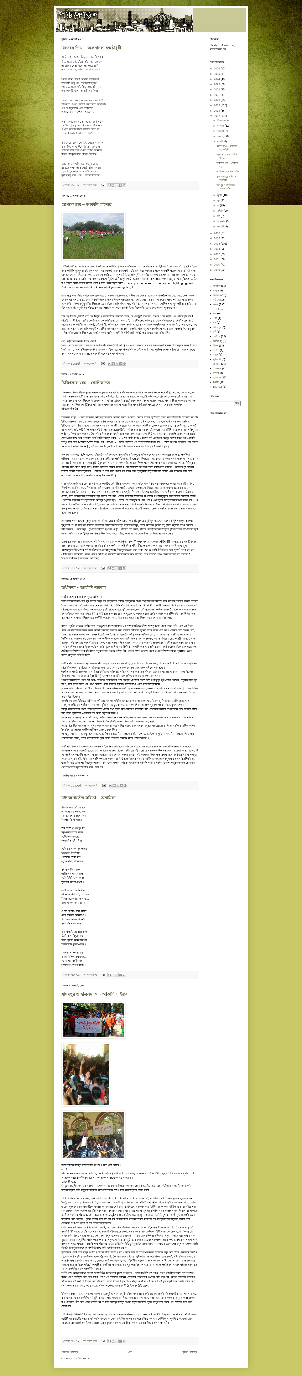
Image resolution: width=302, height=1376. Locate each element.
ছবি (214, 331)
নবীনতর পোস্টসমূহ (70, 1351)
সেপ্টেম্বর (221, 136)
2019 (217, 105)
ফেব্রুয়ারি (221, 221)
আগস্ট (220, 141)
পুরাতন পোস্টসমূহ (189, 1351)
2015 (217, 238)
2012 (217, 254)
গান (214, 322)
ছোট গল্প (216, 336)
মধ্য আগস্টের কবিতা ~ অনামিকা (88, 798)
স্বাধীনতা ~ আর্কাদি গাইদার (83, 587)
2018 (217, 110)
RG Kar (217, 386)
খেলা (215, 318)
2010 (217, 264)
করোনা (216, 308)
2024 (217, 79)
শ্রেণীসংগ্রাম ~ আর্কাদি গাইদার (86, 204)
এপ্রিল (220, 210)
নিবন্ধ (215, 345)
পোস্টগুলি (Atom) (83, 1358)
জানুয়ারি (220, 226)
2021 (217, 94)
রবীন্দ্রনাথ (217, 359)
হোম (130, 1351)
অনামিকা (217, 285)
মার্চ (219, 216)
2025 (217, 73)
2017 (217, 115)
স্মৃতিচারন (217, 377)
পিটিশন (216, 350)
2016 (217, 233)
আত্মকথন (217, 295)
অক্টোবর (220, 130)
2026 (217, 68)
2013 (217, 248)
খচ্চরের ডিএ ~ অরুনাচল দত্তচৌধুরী (91, 48)
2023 (217, 84)
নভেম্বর (221, 125)
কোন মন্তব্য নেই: (89, 185)
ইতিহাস (216, 299)
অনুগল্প (216, 290)
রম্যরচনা (217, 363)
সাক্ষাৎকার (217, 368)
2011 (217, 259)
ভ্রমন (215, 354)
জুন (219, 200)
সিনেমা (216, 373)
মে (218, 205)
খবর (215, 313)
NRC (216, 382)
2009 (217, 269)
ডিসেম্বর (221, 120)
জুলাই (220, 195)
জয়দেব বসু (217, 340)
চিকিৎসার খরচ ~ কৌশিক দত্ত (85, 383)
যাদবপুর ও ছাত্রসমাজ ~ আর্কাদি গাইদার (94, 994)
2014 (217, 243)
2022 (217, 89)
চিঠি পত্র (217, 327)
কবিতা (215, 304)
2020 (217, 100)
